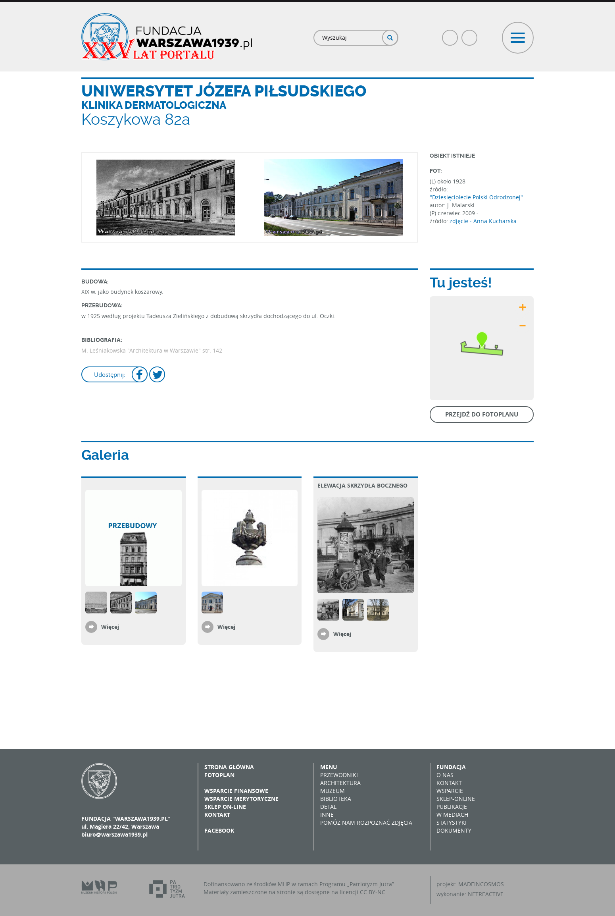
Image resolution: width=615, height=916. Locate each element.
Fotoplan (219, 775)
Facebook (450, 34)
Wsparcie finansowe (236, 791)
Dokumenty (453, 830)
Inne (327, 814)
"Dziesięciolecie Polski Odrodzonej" (476, 197)
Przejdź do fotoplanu (481, 414)
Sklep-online (455, 798)
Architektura (340, 783)
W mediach (452, 814)
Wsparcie (449, 791)
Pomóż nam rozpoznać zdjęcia (366, 822)
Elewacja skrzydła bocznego (362, 485)
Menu (328, 767)
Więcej (110, 627)
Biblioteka (335, 798)
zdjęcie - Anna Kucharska (483, 221)
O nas (445, 775)
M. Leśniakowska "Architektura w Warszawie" (141, 350)
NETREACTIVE (486, 894)
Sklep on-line (225, 806)
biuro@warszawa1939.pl (114, 834)
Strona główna (229, 767)
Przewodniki (339, 775)
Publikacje (451, 806)
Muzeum (332, 791)
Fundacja (451, 767)
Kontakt (217, 814)
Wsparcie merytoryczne (241, 798)
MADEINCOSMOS (481, 884)
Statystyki (451, 822)
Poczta (469, 34)
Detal (328, 806)
